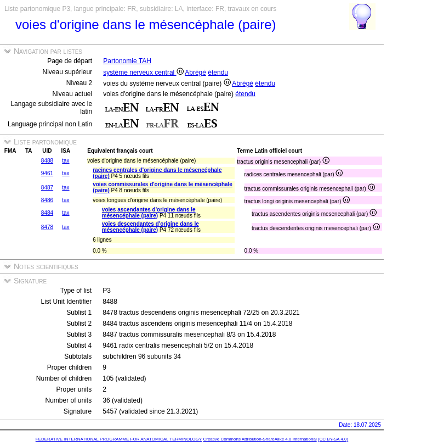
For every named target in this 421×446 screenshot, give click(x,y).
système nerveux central (143, 72)
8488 (47, 161)
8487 (47, 188)
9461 (47, 173)
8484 (47, 213)
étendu (218, 72)
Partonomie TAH (127, 61)
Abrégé (195, 72)
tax (65, 161)
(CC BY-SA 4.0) (333, 439)
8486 (47, 200)
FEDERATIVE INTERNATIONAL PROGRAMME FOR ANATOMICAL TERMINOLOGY (119, 439)
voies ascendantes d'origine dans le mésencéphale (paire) (149, 213)
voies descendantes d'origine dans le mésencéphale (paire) (150, 227)
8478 (47, 227)
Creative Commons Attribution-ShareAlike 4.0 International (259, 439)
